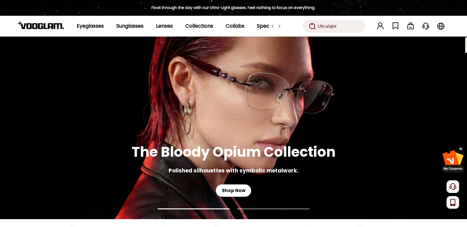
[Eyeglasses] (90, 26)
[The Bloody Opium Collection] (233, 128)
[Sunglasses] (129, 26)
